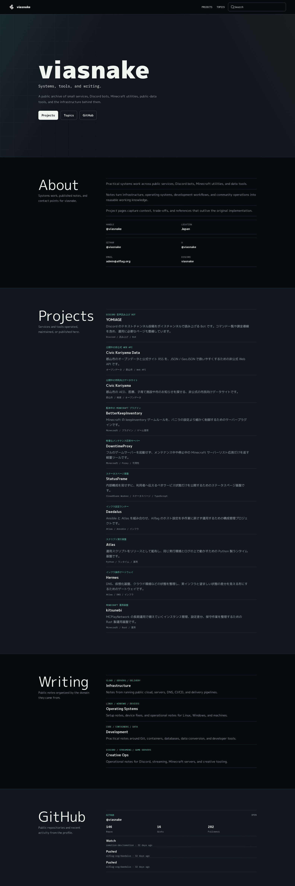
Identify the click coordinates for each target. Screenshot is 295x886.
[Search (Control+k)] (257, 7)
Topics (221, 6)
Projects (207, 6)
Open (254, 814)
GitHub (88, 115)
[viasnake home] (19, 7)
